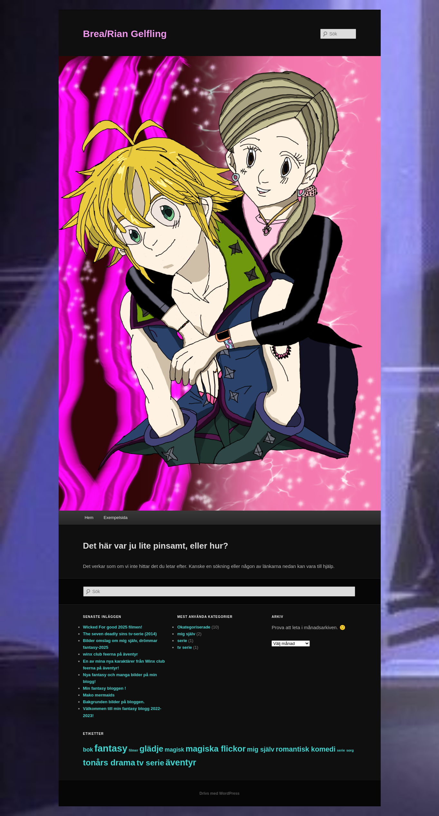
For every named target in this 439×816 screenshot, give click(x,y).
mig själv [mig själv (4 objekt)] (260, 749)
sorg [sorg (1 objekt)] (350, 750)
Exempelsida (116, 517)
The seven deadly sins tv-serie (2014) (120, 633)
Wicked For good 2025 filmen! (112, 627)
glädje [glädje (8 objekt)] (151, 748)
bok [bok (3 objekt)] (88, 749)
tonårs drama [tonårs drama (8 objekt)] (109, 762)
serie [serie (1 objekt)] (341, 750)
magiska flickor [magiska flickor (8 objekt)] (216, 748)
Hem (89, 517)
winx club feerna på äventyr (110, 654)
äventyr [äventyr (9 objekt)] (181, 762)
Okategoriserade (193, 627)
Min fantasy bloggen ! (104, 688)
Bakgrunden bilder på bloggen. (114, 701)
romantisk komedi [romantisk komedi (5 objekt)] (306, 749)
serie (182, 640)
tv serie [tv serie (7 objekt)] (150, 762)
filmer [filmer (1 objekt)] (133, 750)
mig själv (186, 633)
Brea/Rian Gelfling (125, 33)
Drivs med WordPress (219, 793)
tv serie (184, 647)
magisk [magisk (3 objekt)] (174, 749)
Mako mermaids (99, 695)
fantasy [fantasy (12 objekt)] (111, 748)
